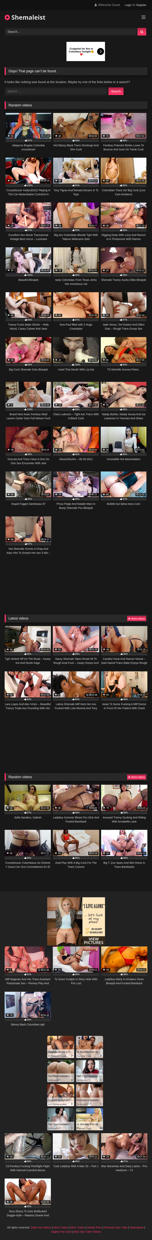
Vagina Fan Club (61, 1231)
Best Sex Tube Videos (87, 1231)
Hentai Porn (94, 1227)
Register (141, 5)
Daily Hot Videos (41, 1227)
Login (128, 5)
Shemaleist (25, 17)
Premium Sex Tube (115, 1227)
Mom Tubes (61, 1227)
